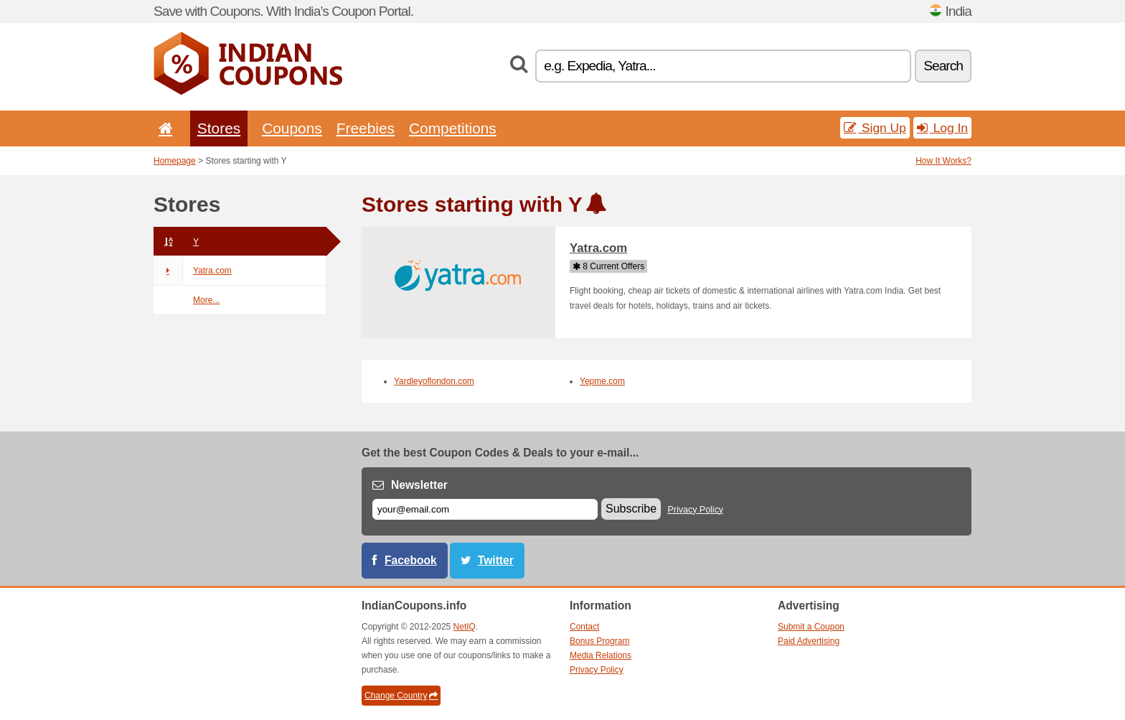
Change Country (401, 696)
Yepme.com (602, 381)
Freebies (365, 128)
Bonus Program (599, 641)
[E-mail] (485, 509)
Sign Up (875, 128)
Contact (584, 627)
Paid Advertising (808, 641)
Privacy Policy (696, 510)
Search (943, 65)
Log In (942, 128)
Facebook (411, 560)
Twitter (496, 560)
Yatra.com (193, 270)
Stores (218, 128)
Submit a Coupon (811, 627)
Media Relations (600, 655)
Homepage (175, 161)
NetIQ (464, 627)
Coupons (292, 128)
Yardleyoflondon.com (434, 381)
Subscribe (631, 508)
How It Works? (943, 161)
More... (206, 300)
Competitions (452, 128)
